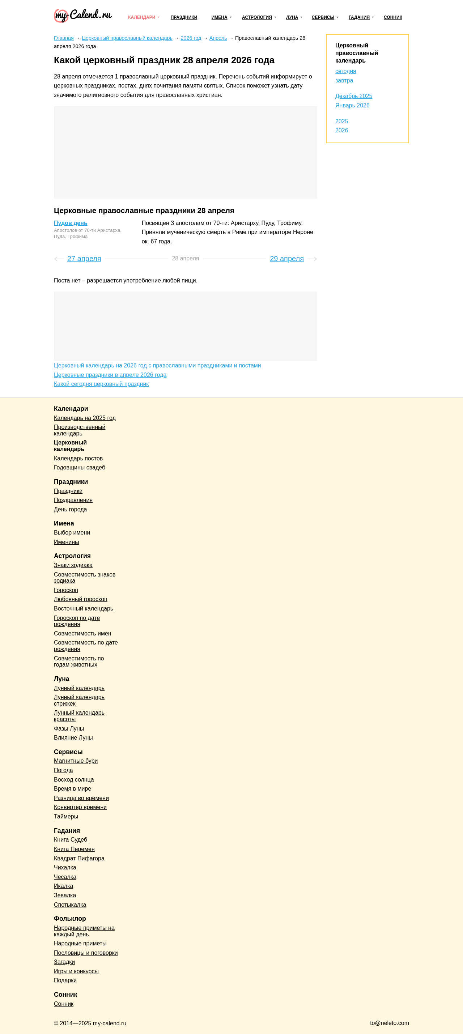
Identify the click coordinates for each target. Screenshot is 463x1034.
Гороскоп (66, 590)
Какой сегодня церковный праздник (101, 384)
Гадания (359, 17)
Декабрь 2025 (353, 96)
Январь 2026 (352, 105)
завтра (344, 80)
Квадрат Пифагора (79, 858)
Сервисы (323, 17)
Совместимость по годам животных (79, 661)
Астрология (257, 17)
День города (70, 509)
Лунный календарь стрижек (79, 700)
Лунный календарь (79, 688)
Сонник (393, 17)
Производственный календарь (79, 430)
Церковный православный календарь (356, 53)
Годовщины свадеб (79, 467)
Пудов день (71, 223)
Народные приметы (80, 943)
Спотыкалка (70, 905)
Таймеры (66, 816)
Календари (141, 17)
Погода (63, 770)
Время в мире (72, 789)
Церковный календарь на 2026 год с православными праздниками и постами (157, 365)
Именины (66, 542)
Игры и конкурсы (76, 971)
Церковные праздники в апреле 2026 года (110, 375)
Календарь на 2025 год (85, 418)
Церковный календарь (70, 445)
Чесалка (65, 877)
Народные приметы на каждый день (84, 931)
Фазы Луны (69, 728)
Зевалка (65, 895)
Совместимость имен (82, 633)
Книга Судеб (70, 840)
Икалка (63, 886)
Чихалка (65, 867)
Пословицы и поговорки (86, 953)
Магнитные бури (76, 761)
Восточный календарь (83, 608)
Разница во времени (81, 798)
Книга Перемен (74, 849)
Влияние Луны (73, 738)
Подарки (65, 980)
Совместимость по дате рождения (86, 645)
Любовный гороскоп (80, 599)
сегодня (345, 71)
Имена (220, 17)
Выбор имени (72, 532)
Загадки (64, 962)
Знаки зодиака (73, 565)
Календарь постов (78, 458)
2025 (341, 121)
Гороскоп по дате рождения (77, 621)
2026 (341, 130)
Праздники (184, 17)
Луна (292, 17)
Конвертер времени (80, 807)
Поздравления (73, 500)
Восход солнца (74, 779)
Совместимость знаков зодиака (85, 577)
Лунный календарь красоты (79, 716)
